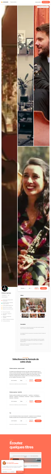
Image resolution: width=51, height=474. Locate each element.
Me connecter (45, 2)
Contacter (43, 288)
